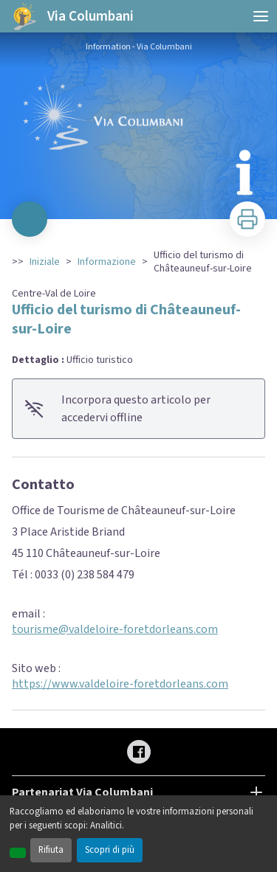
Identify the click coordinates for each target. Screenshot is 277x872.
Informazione (107, 262)
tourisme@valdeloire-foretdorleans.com (115, 629)
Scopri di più (109, 850)
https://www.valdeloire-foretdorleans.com (120, 684)
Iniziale (45, 262)
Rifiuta (51, 850)
